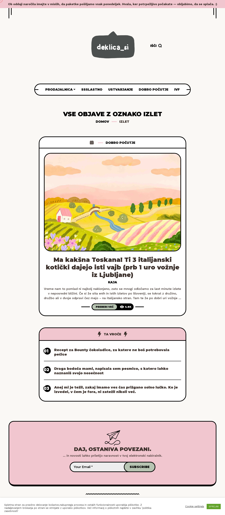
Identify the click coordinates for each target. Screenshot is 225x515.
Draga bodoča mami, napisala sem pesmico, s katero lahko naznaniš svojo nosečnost (111, 371)
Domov (102, 122)
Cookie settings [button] (194, 506)
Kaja (112, 282)
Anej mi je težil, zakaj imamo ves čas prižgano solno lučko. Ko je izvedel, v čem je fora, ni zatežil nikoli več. (116, 389)
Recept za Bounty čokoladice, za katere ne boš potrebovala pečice (111, 352)
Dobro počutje (120, 143)
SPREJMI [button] (214, 506)
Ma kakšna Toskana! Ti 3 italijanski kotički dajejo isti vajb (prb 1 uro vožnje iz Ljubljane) (112, 267)
